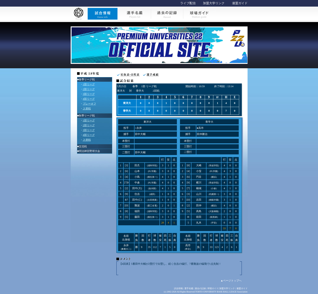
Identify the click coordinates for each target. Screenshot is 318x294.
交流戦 (83, 146)
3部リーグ (89, 94)
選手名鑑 (188, 288)
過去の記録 (200, 288)
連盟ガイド (240, 3)
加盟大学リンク (214, 3)
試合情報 (178, 288)
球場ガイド (212, 288)
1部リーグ (89, 84)
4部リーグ (89, 98)
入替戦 (87, 108)
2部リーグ (89, 89)
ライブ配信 (188, 3)
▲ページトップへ (231, 280)
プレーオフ (89, 103)
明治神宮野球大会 (89, 151)
